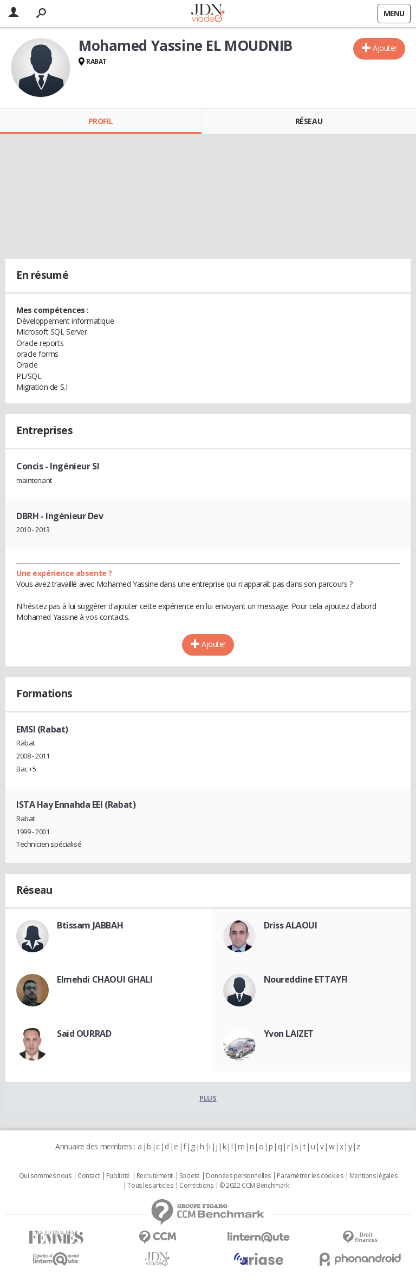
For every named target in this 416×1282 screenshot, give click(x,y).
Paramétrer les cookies (310, 1176)
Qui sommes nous (45, 1176)
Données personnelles (238, 1176)
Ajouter (385, 48)
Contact (88, 1176)
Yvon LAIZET (289, 1033)
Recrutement (154, 1176)
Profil (100, 121)
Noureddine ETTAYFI (306, 979)
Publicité (118, 1176)
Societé (189, 1176)
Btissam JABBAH (90, 925)
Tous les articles (150, 1185)
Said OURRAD (84, 1033)
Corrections (196, 1185)
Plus (207, 1098)
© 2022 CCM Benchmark (254, 1185)
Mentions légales (373, 1176)
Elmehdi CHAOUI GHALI (105, 979)
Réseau (308, 121)
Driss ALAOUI (290, 925)
